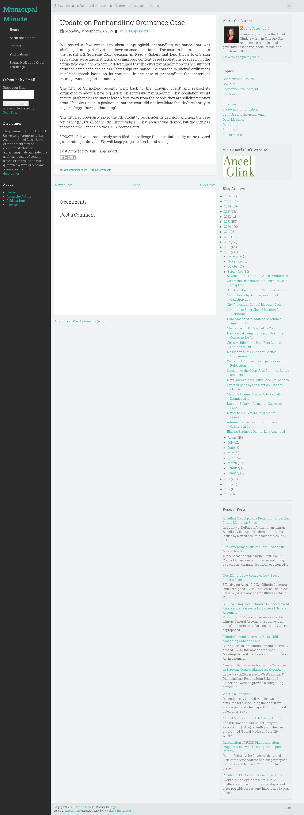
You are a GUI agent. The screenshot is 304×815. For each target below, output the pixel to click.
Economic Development (240, 89)
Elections (230, 94)
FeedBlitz (10, 113)
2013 (227, 484)
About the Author (22, 38)
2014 (227, 479)
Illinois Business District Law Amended (256, 432)
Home (14, 30)
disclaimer (11, 173)
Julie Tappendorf (133, 31)
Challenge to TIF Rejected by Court (252, 328)
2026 (227, 196)
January (233, 473)
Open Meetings (234, 119)
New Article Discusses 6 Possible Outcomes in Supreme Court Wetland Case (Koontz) (254, 667)
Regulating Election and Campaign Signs (252, 775)
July (231, 443)
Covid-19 (229, 84)
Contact (15, 46)
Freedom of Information (240, 109)
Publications (19, 54)
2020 (227, 227)
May (231, 453)
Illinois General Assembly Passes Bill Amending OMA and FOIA (250, 639)
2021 (227, 222)
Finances (230, 104)
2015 (227, 252)
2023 (227, 211)
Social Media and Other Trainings (27, 65)
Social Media (232, 135)
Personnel (230, 125)
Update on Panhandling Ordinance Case (122, 22)
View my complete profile (241, 57)
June (231, 448)
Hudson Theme (73, 810)
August (232, 437)
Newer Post (63, 185)
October (233, 266)
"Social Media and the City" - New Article (252, 718)
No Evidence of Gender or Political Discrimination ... (252, 354)
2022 (227, 216)
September (235, 271)
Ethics (227, 99)
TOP (288, 808)
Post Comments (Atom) (89, 321)
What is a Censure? (236, 694)
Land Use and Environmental (244, 114)
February (234, 468)
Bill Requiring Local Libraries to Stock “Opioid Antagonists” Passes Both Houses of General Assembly (256, 608)
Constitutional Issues (75, 169)
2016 (227, 247)
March (232, 463)
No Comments (103, 169)
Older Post (207, 185)
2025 (227, 201)
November (235, 261)
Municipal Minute (20, 13)
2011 (227, 494)
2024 (227, 206)
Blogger (114, 807)
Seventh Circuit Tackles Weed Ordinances (257, 276)
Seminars (230, 130)
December (235, 256)
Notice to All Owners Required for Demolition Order (251, 415)
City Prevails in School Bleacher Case (254, 305)
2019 (227, 232)
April (231, 458)
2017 (227, 242)
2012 (227, 489)
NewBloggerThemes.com (117, 810)
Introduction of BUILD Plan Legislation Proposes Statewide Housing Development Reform (254, 746)
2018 (227, 237)
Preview (9, 108)
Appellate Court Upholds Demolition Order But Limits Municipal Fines (256, 520)
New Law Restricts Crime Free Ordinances (258, 380)
